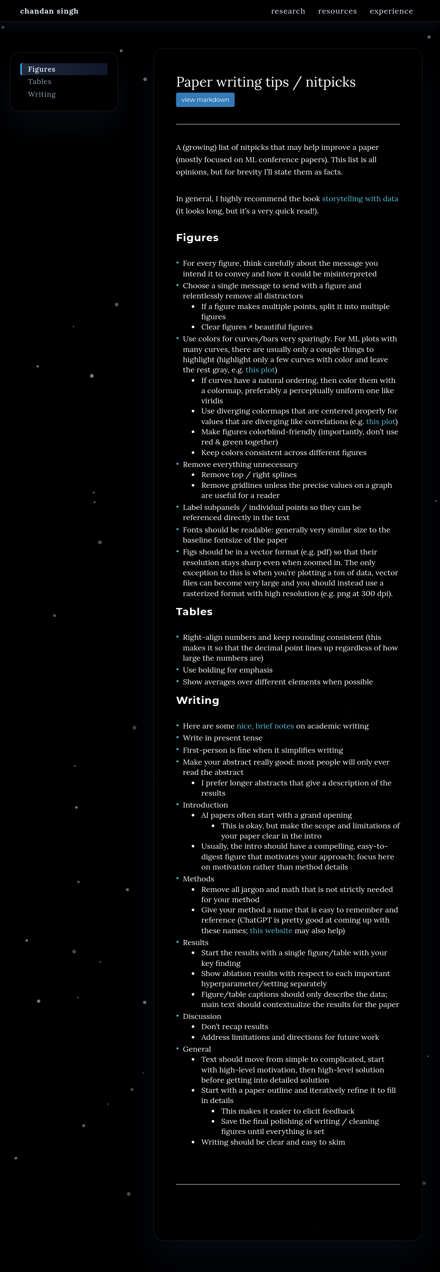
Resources (337, 19)
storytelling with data (360, 203)
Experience (391, 19)
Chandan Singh (49, 19)
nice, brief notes (265, 730)
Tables (40, 86)
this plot (260, 374)
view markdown (205, 104)
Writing (42, 99)
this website (271, 935)
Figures (42, 74)
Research (288, 19)
